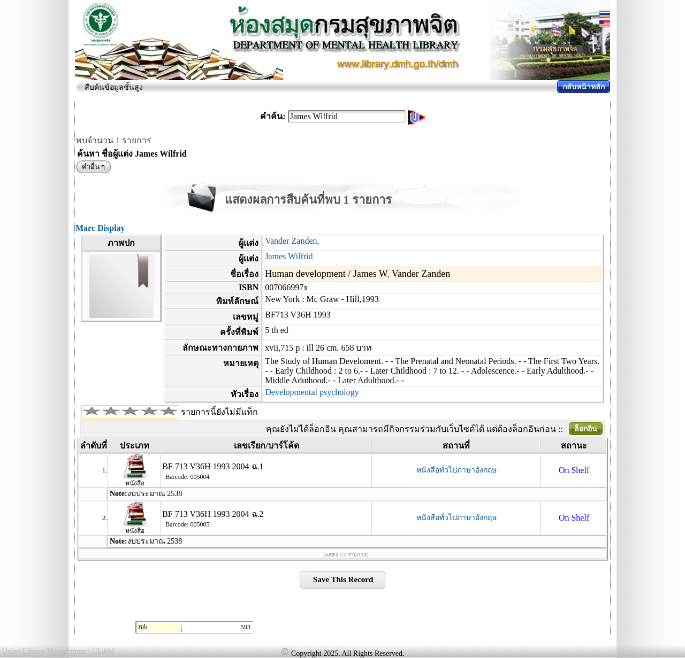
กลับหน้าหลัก (583, 87)
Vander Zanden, (292, 240)
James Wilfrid (289, 256)
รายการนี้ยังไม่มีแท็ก (219, 411)
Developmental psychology (312, 392)
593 (245, 627)
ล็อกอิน (585, 429)
